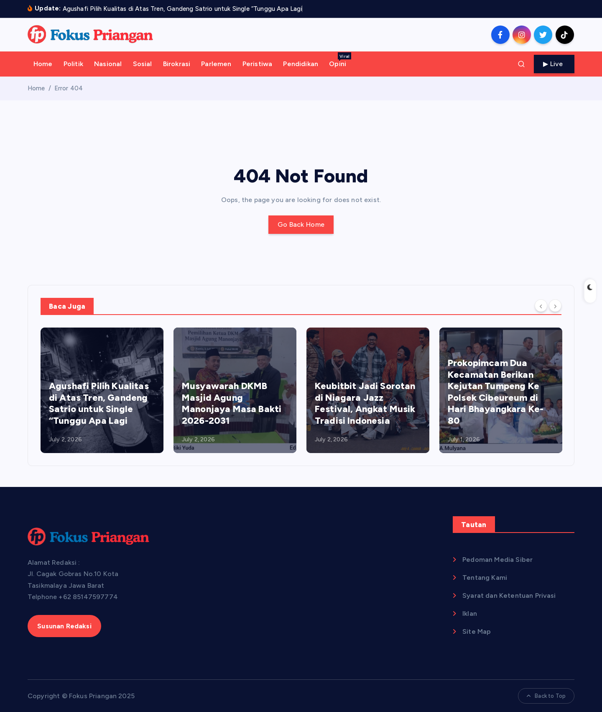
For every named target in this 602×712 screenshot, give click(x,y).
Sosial (142, 64)
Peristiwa (257, 64)
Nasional (108, 64)
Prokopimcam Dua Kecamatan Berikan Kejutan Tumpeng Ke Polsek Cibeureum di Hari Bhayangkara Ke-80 (495, 391)
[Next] (555, 306)
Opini (340, 60)
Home (43, 64)
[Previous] (541, 306)
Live (554, 64)
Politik (73, 64)
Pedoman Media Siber (497, 559)
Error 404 (68, 88)
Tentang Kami (484, 577)
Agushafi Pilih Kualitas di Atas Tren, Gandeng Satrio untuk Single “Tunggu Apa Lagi (99, 403)
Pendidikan (300, 64)
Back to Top (546, 696)
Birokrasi (176, 64)
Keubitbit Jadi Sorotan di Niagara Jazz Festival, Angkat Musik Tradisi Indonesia (365, 403)
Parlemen (216, 64)
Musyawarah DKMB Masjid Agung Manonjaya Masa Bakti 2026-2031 (231, 403)
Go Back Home (301, 224)
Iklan (469, 613)
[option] (102, 390)
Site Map (476, 631)
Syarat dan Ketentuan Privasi (509, 595)
